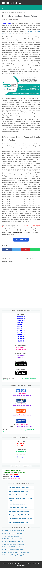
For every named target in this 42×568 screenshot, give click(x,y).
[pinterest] (25, 248)
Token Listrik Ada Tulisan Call (17, 504)
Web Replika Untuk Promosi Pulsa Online (15, 546)
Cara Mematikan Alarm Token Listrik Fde (20, 518)
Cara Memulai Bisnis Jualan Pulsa (18, 491)
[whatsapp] (35, 248)
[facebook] (7, 248)
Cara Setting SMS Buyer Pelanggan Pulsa (15, 555)
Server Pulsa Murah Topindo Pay (20, 564)
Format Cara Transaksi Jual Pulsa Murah (15, 530)
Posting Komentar (13, 18)
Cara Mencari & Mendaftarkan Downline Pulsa (16, 552)
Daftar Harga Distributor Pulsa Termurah (20, 494)
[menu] (3, 6)
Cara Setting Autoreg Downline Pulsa (19, 511)
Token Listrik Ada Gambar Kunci (18, 507)
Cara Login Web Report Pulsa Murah (19, 514)
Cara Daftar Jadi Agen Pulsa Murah (19, 487)
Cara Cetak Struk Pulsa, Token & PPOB (14, 541)
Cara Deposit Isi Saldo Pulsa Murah (18, 522)
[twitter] (16, 248)
